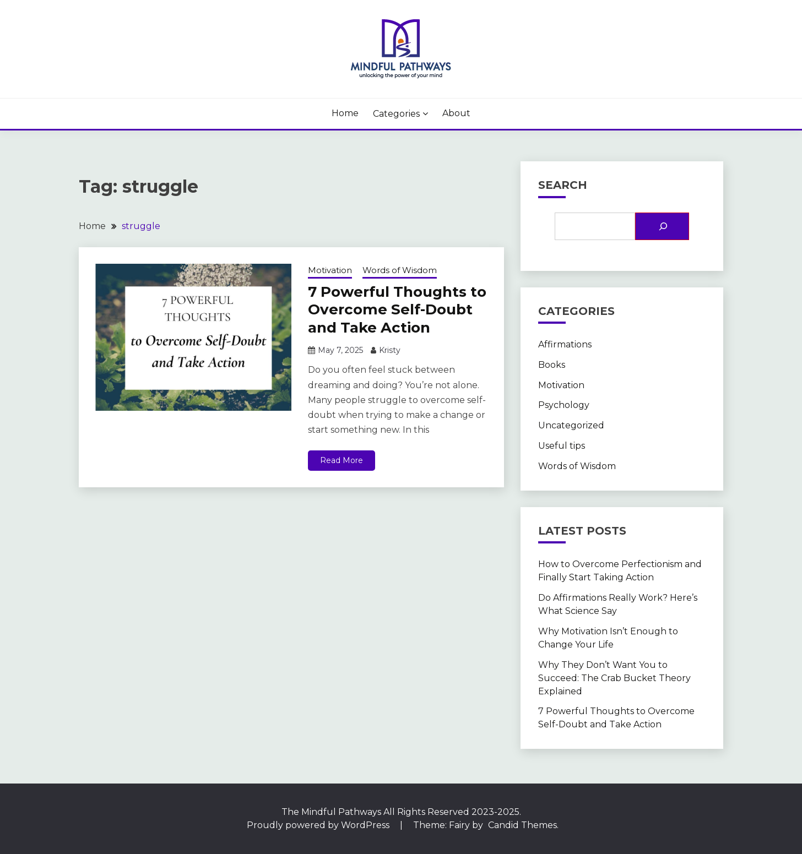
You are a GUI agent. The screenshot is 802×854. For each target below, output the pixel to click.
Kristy (389, 350)
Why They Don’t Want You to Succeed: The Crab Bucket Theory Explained (614, 678)
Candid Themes (522, 825)
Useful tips (561, 445)
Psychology (563, 405)
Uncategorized (571, 425)
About (456, 113)
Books (551, 365)
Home (345, 113)
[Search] (662, 226)
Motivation (330, 270)
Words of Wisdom (399, 270)
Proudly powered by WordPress (319, 825)
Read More (341, 460)
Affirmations (565, 344)
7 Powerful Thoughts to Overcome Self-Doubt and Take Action (397, 309)
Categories (396, 113)
